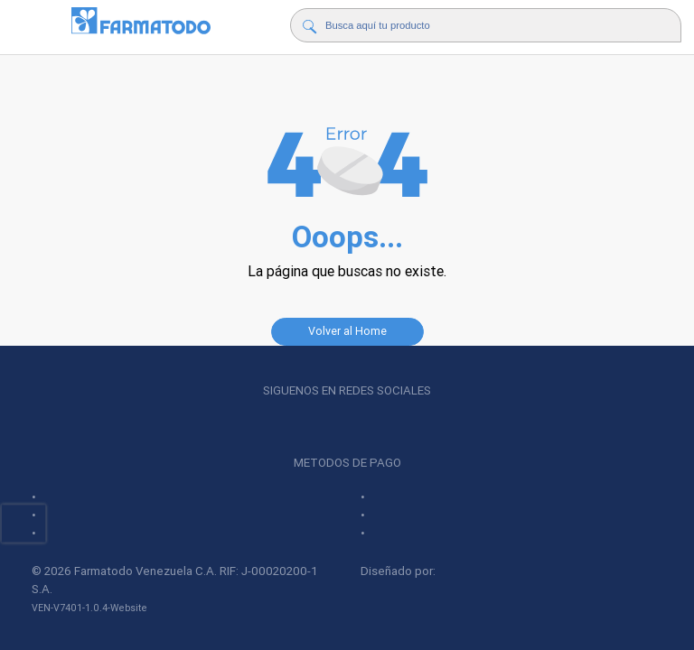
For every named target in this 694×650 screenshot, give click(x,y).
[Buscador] (483, 25)
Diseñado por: (439, 571)
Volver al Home (347, 331)
